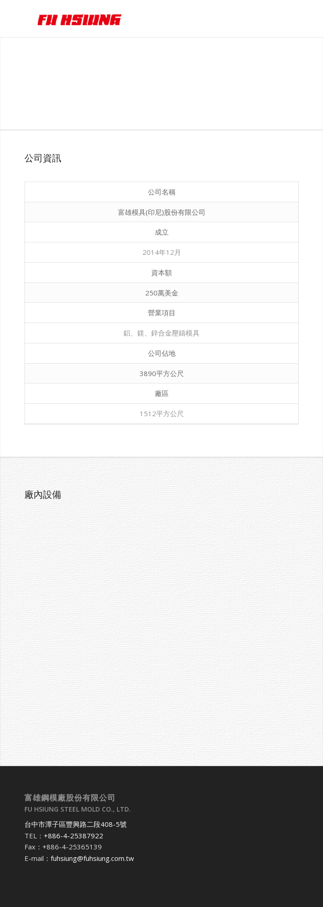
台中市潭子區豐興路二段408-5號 (75, 824)
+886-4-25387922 (73, 835)
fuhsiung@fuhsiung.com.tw (92, 858)
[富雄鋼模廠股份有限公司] (134, 18)
